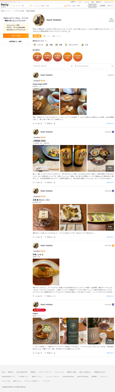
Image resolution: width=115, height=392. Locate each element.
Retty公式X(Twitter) (82, 376)
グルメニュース (108, 2)
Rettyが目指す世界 (21, 372)
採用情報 (94, 376)
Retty (3, 372)
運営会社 (10, 372)
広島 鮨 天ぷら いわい (41, 200)
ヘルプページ (104, 376)
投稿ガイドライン (37, 376)
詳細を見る (110, 123)
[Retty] (4, 5)
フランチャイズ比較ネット (32, 381)
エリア (80, 2)
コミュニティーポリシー (52, 376)
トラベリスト (47, 381)
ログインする (16, 35)
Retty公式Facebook (68, 376)
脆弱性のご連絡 (71, 372)
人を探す (72, 1)
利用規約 (33, 372)
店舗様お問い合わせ (100, 372)
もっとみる (110, 168)
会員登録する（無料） (16, 41)
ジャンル (86, 2)
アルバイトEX (6, 381)
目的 (92, 2)
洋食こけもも (38, 255)
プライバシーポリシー (45, 372)
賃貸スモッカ (17, 381)
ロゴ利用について (23, 376)
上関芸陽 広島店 (39, 141)
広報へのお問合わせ (85, 372)
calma (35, 313)
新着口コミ (99, 2)
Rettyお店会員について (8, 376)
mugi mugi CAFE (40, 84)
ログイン (110, 5)
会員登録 (102, 5)
